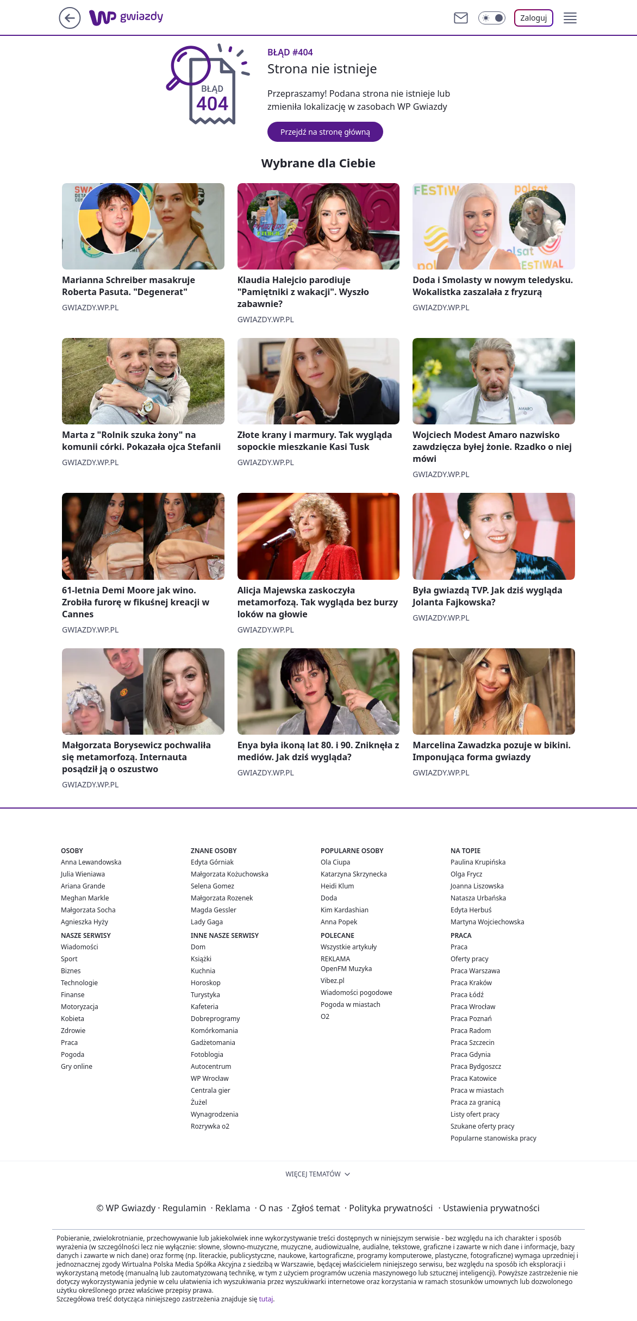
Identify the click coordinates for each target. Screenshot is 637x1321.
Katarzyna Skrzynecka (354, 874)
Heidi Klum (337, 886)
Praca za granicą (476, 1102)
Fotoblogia (207, 1054)
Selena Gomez (212, 886)
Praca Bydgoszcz (476, 1066)
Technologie (79, 982)
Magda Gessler (213, 910)
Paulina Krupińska (478, 862)
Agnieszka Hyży (84, 921)
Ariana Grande (83, 886)
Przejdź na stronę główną (325, 132)
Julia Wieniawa (83, 874)
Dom (198, 946)
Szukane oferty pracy (482, 1126)
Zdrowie (73, 1030)
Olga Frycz (466, 874)
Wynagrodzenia (215, 1114)
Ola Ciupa (336, 862)
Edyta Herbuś (471, 910)
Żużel (199, 1102)
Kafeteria (204, 1006)
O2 (325, 1016)
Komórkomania (214, 1030)
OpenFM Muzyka (346, 968)
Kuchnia (203, 970)
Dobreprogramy (215, 1018)
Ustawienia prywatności (488, 1208)
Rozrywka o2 (210, 1126)
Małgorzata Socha (88, 910)
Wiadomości (79, 946)
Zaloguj (534, 17)
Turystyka (205, 994)
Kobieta (72, 1018)
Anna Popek (339, 921)
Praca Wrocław (473, 1006)
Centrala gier (210, 1090)
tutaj (266, 1299)
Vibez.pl (333, 980)
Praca (69, 1042)
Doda (329, 898)
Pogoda (72, 1054)
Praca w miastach (477, 1090)
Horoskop (206, 982)
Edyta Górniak (212, 862)
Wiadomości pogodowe (356, 992)
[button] (570, 18)
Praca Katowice (474, 1078)
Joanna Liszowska (477, 886)
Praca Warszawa (475, 970)
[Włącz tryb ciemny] (491, 17)
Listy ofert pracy (475, 1114)
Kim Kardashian (345, 910)
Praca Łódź (467, 994)
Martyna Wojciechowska (487, 921)
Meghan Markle (85, 898)
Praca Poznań (471, 1018)
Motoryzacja (79, 1006)
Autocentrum (211, 1066)
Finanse (72, 994)
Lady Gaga (207, 921)
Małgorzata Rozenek (222, 898)
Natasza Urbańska (478, 898)
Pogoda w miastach (350, 1004)
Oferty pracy (470, 958)
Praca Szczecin (473, 1042)
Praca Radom (471, 1030)
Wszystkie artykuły (349, 946)
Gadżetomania (213, 1042)
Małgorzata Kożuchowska (229, 874)
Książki (201, 958)
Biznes (70, 970)
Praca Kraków (471, 982)
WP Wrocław (210, 1078)
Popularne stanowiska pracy (493, 1138)
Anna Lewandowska (91, 862)
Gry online (76, 1066)
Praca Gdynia (471, 1054)
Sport (69, 958)
